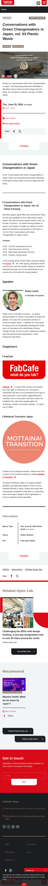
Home (7, 844)
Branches (9, 860)
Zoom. (8, 265)
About (29, 852)
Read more (11, 879)
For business (31, 844)
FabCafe (6, 389)
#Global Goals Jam (33, 571)
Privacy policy (9, 852)
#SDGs (6, 571)
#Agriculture (17, 571)
